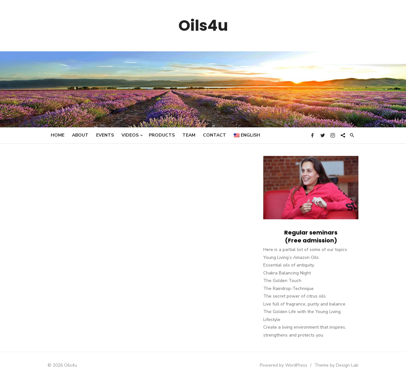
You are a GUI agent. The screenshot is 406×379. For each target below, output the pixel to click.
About (80, 135)
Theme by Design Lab (336, 365)
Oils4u (203, 25)
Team (188, 135)
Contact (214, 135)
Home (57, 135)
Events (105, 135)
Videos (130, 135)
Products (162, 135)
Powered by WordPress (283, 365)
